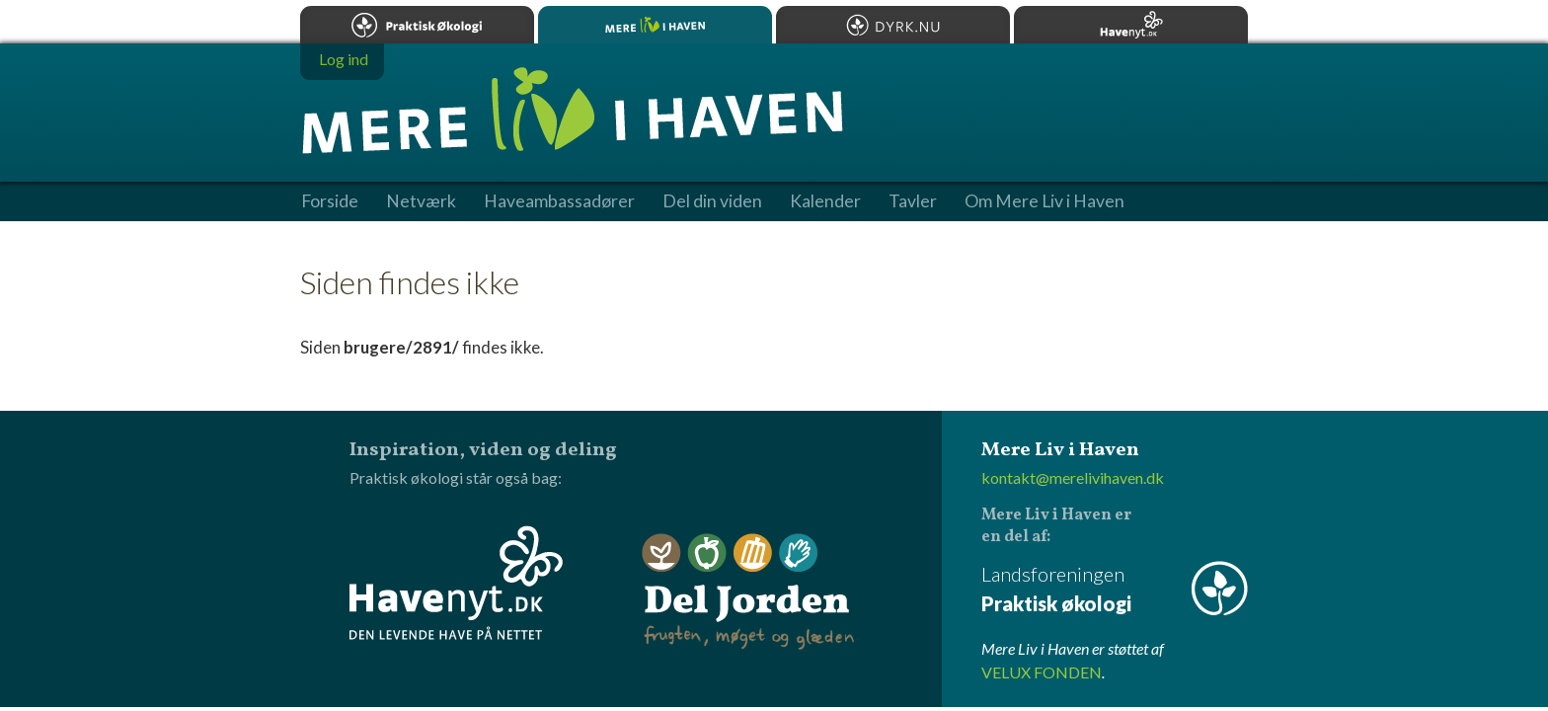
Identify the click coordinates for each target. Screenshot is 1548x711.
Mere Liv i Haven (655, 24)
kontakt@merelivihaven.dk (1072, 477)
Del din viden (712, 201)
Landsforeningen (1114, 590)
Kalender (825, 201)
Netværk (421, 201)
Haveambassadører (559, 201)
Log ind (343, 58)
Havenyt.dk (1131, 24)
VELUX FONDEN (1041, 672)
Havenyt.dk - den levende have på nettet (456, 582)
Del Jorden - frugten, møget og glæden (748, 592)
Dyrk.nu (893, 24)
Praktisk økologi (417, 24)
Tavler (913, 201)
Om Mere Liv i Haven (1044, 201)
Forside (329, 201)
